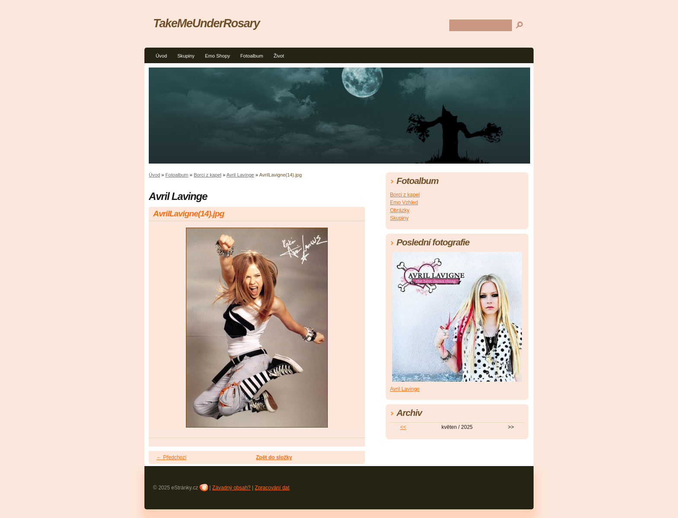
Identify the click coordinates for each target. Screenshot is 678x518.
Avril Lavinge (240, 174)
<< (403, 427)
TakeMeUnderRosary (206, 23)
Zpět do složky (274, 457)
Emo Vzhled (404, 202)
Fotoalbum (251, 55)
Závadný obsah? (231, 488)
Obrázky (399, 210)
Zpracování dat (272, 488)
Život (279, 55)
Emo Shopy (217, 55)
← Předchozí (171, 457)
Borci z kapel (207, 174)
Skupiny (186, 55)
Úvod (161, 55)
